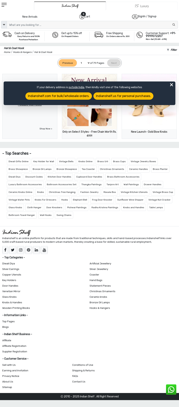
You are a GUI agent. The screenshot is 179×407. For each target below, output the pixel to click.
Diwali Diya (14, 176)
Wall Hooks (46, 215)
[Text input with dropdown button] (92, 25)
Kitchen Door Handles (59, 176)
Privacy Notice (10, 376)
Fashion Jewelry (89, 192)
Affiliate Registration (14, 346)
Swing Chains (64, 215)
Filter (172, 50)
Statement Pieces (100, 285)
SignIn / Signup (147, 16)
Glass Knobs (15, 207)
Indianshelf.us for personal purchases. (123, 96)
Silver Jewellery (99, 269)
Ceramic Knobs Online (20, 192)
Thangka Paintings (91, 184)
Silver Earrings (10, 269)
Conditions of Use (82, 364)
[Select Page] (83, 63)
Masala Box (110, 192)
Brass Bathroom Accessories (123, 176)
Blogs (5, 327)
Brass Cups (119, 161)
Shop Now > (46, 128)
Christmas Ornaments (112, 169)
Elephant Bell (80, 199)
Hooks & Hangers (100, 308)
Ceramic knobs (98, 296)
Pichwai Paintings (77, 207)
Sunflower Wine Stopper (130, 199)
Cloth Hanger (34, 207)
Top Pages (8, 321)
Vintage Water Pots (19, 199)
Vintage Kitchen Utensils (134, 192)
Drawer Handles (152, 184)
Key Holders (9, 280)
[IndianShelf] (70, 6)
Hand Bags (96, 280)
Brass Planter (160, 169)
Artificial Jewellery (100, 263)
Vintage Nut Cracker (159, 199)
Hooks (64, 199)
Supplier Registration (14, 351)
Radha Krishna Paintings (105, 207)
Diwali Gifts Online (18, 161)
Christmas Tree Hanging (62, 192)
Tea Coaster (88, 169)
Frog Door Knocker (102, 199)
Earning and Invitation (15, 370)
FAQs (75, 376)
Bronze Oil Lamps (42, 169)
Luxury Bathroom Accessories (25, 184)
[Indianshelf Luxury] (141, 6)
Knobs (40, 192)
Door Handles (10, 285)
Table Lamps (156, 207)
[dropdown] (4, 25)
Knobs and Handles (133, 207)
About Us (7, 381)
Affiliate (6, 340)
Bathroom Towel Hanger (22, 215)
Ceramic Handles (138, 169)
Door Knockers (54, 207)
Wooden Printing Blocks (16, 308)
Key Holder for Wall (43, 161)
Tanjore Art (113, 184)
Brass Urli (102, 161)
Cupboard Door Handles (89, 176)
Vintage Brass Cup (163, 192)
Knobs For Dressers (45, 199)
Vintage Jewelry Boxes (143, 161)
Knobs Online (85, 161)
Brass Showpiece (18, 169)
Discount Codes (34, 176)
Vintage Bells (66, 161)
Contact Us (78, 381)
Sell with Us (9, 364)
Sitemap (7, 387)
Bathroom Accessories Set (61, 184)
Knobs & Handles (12, 302)
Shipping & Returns (83, 370)
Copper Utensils (11, 274)
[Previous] (67, 63)
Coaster (94, 274)
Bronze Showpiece (67, 169)
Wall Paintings (131, 184)
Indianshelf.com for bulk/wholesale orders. (58, 96)
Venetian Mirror (11, 291)
